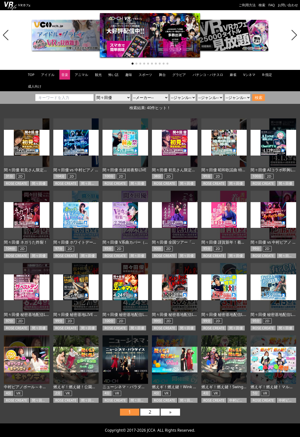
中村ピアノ (238, 400)
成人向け (34, 86)
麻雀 (233, 74)
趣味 (128, 74)
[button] (5, 35)
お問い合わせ (288, 5)
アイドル (48, 74)
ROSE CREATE (16, 183)
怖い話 (113, 74)
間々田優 (39, 183)
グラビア (179, 74)
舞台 (162, 74)
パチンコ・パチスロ (208, 74)
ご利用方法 (247, 5)
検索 (262, 5)
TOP (31, 74)
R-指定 (267, 74)
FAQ (271, 5)
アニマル (81, 74)
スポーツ (145, 74)
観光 (98, 74)
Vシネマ (249, 74)
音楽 (64, 74)
